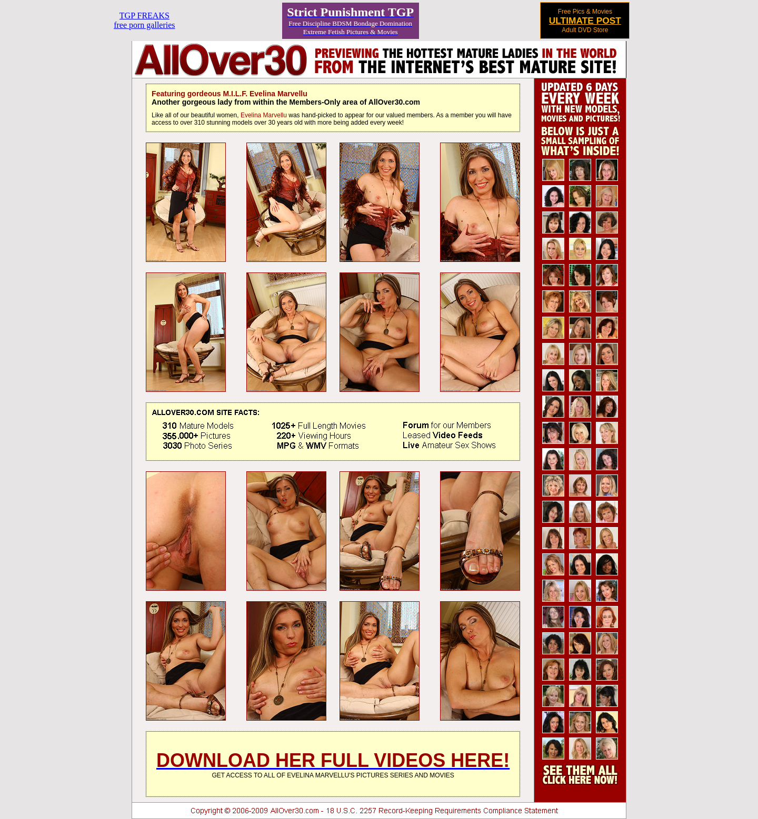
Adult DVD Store (585, 30)
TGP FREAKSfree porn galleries (144, 20)
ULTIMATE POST (585, 20)
